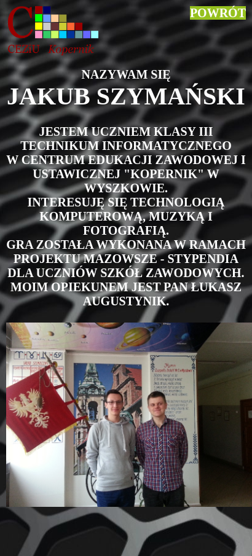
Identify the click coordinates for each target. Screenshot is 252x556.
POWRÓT (218, 13)
